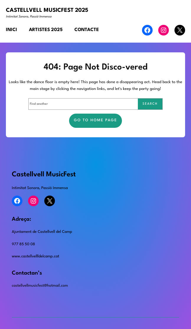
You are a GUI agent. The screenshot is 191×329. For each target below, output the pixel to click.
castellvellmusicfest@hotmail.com (40, 286)
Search (150, 103)
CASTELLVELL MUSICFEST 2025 (47, 10)
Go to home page (95, 120)
